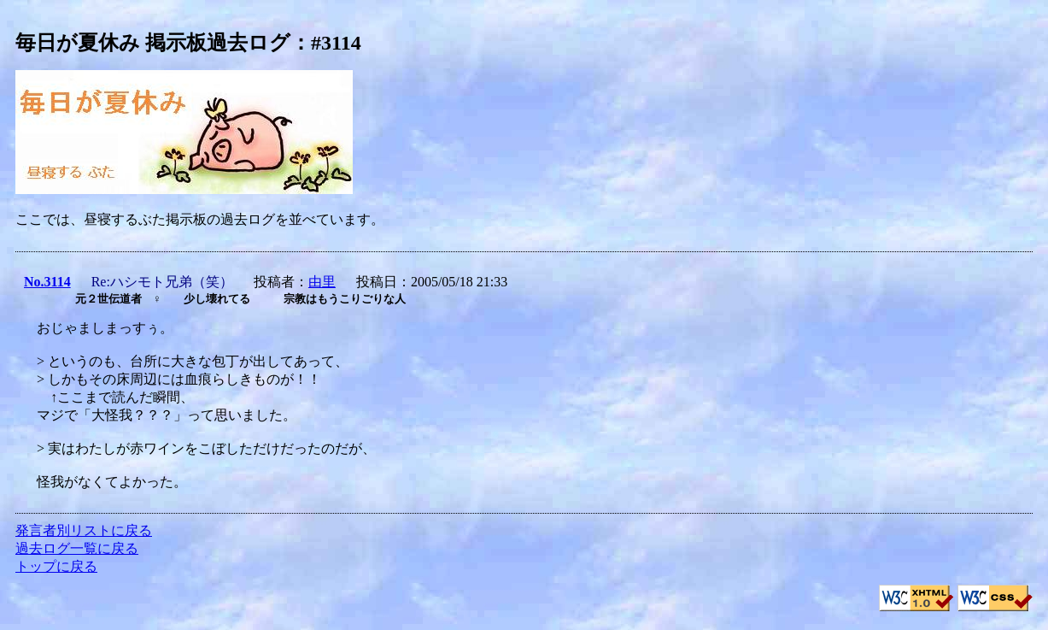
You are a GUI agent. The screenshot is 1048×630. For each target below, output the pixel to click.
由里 (322, 281)
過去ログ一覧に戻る (76, 548)
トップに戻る (56, 566)
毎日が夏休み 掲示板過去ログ (152, 43)
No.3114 (47, 281)
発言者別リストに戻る (83, 530)
